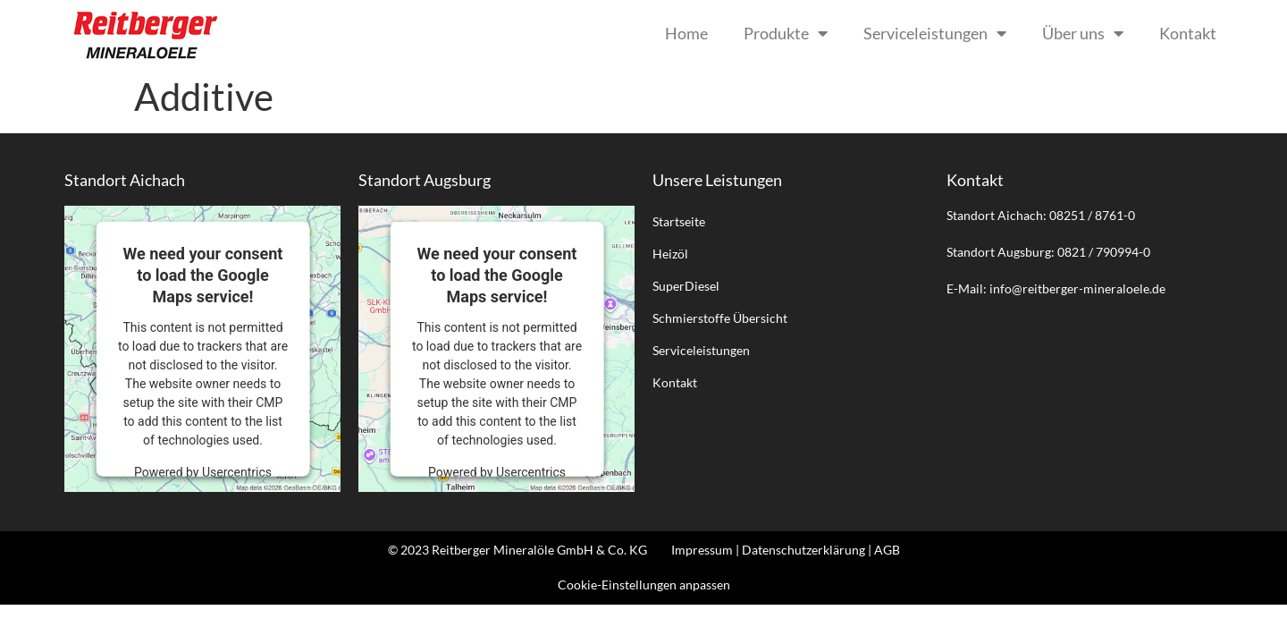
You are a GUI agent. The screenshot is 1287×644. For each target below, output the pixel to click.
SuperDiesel (685, 285)
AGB (887, 549)
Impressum (702, 549)
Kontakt (1187, 33)
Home (686, 33)
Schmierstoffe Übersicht (719, 318)
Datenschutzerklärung (803, 549)
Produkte (786, 33)
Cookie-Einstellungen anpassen (644, 584)
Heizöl (670, 253)
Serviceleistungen (934, 33)
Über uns (1082, 33)
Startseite (678, 221)
